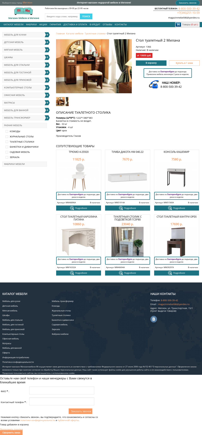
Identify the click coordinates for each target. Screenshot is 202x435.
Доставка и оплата (75, 24)
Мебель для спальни (17, 64)
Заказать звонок (187, 2)
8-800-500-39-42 (189, 8)
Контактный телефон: (14, 402)
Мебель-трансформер (17, 117)
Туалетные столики (95, 33)
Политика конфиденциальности (18, 362)
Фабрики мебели (14, 163)
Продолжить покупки (11, 429)
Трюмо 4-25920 (79, 152)
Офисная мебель (14, 95)
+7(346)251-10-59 (188, 13)
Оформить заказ (11, 432)
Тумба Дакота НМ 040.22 (127, 152)
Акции (43, 24)
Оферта (6, 352)
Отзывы (107, 24)
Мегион (27, 2)
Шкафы (8, 57)
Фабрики (31, 24)
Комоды (15, 131)
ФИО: (5, 391)
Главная (60, 33)
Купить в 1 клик (184, 62)
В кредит (95, 24)
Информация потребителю (15, 357)
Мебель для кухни (15, 34)
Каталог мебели (14, 24)
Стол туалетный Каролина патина (78, 218)
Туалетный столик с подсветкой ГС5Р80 (127, 218)
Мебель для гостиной (17, 72)
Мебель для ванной (16, 110)
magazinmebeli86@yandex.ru (184, 17)
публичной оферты (68, 420)
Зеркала (14, 157)
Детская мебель (14, 42)
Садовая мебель (20, 151)
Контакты (121, 24)
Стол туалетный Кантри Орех (176, 216)
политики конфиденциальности (37, 420)
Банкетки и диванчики (24, 146)
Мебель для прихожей (17, 79)
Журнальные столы (22, 136)
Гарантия (55, 24)
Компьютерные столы (18, 87)
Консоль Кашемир (176, 152)
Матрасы (9, 102)
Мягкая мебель (13, 49)
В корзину (151, 62)
